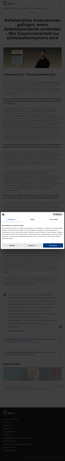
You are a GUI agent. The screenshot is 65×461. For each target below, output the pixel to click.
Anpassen (33, 245)
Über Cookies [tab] (54, 219)
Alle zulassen (53, 245)
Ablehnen (12, 245)
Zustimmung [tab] (11, 219)
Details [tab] (32, 219)
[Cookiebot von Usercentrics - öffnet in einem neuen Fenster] (55, 214)
